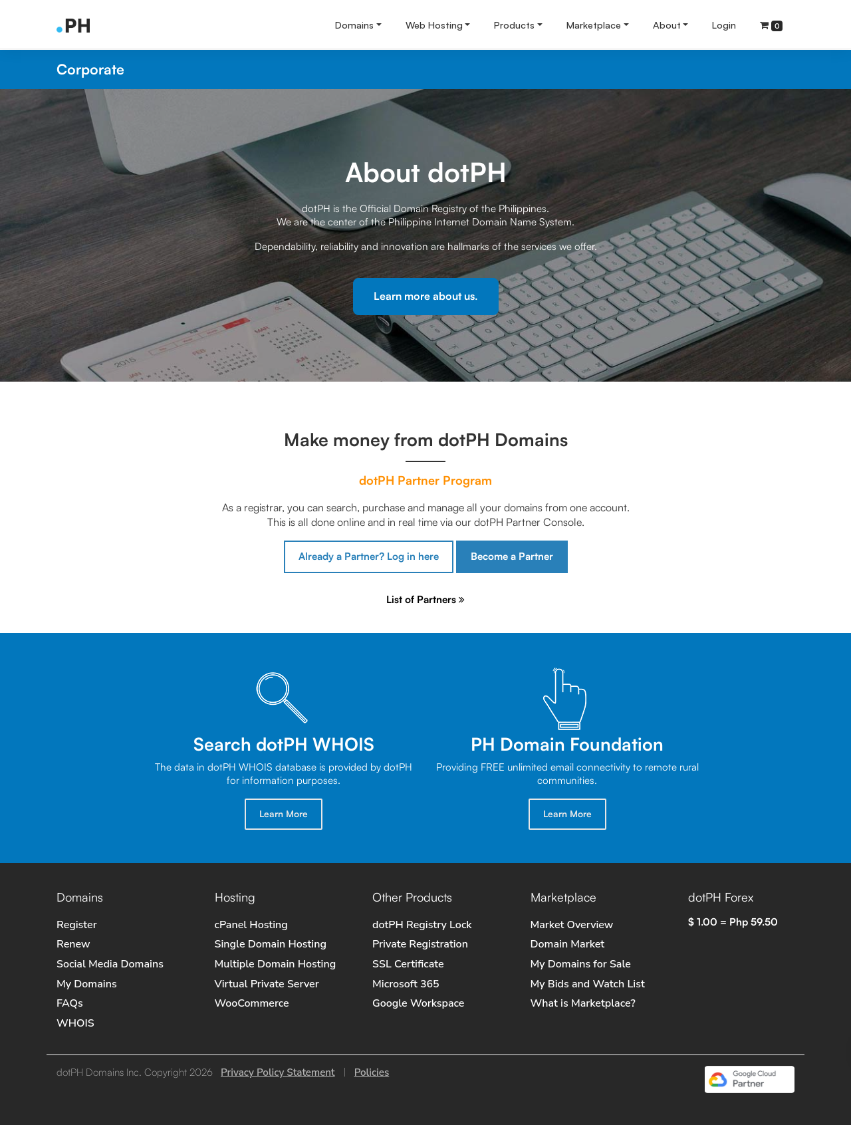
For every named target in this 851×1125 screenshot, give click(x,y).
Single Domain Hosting (270, 944)
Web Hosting (434, 25)
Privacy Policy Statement (278, 1072)
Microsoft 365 (405, 984)
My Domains (87, 984)
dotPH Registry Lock (422, 925)
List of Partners (425, 599)
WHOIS (75, 1023)
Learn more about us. (426, 296)
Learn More (283, 813)
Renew (73, 944)
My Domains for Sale (581, 964)
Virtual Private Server (267, 984)
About (667, 25)
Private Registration (420, 944)
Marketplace (593, 25)
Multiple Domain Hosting (275, 964)
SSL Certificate (408, 964)
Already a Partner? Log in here (369, 556)
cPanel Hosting (251, 925)
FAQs (70, 1003)
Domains (354, 25)
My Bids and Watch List (588, 984)
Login (724, 25)
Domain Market (568, 944)
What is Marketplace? (583, 1003)
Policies (372, 1072)
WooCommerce (252, 1003)
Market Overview (572, 925)
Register (77, 925)
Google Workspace (418, 1003)
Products (514, 25)
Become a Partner (512, 556)
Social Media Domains (110, 964)
